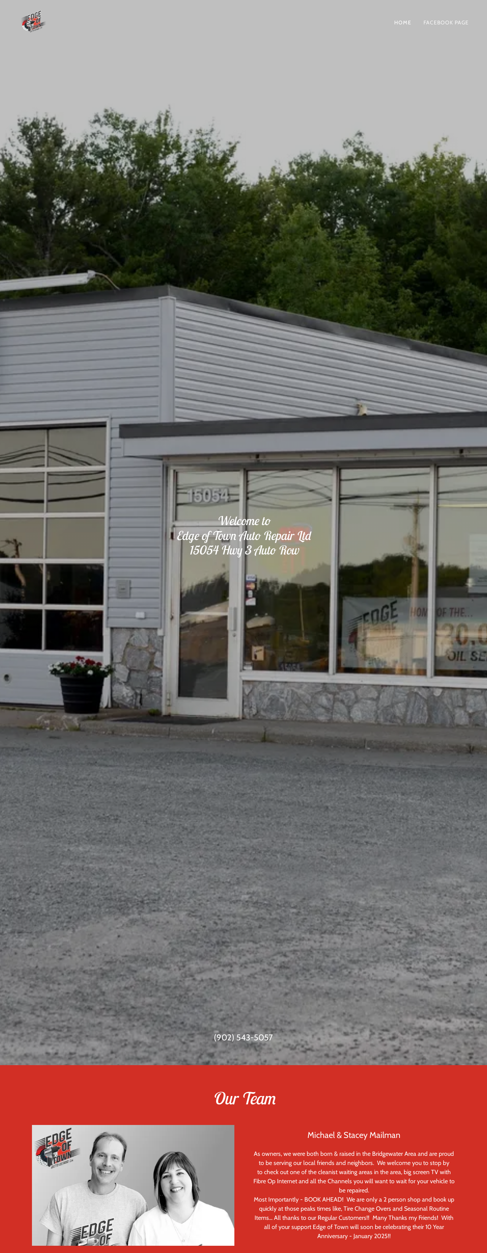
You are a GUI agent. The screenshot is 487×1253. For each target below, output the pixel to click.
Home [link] (402, 22)
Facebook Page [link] (446, 22)
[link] (33, 20)
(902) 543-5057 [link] (243, 1037)
